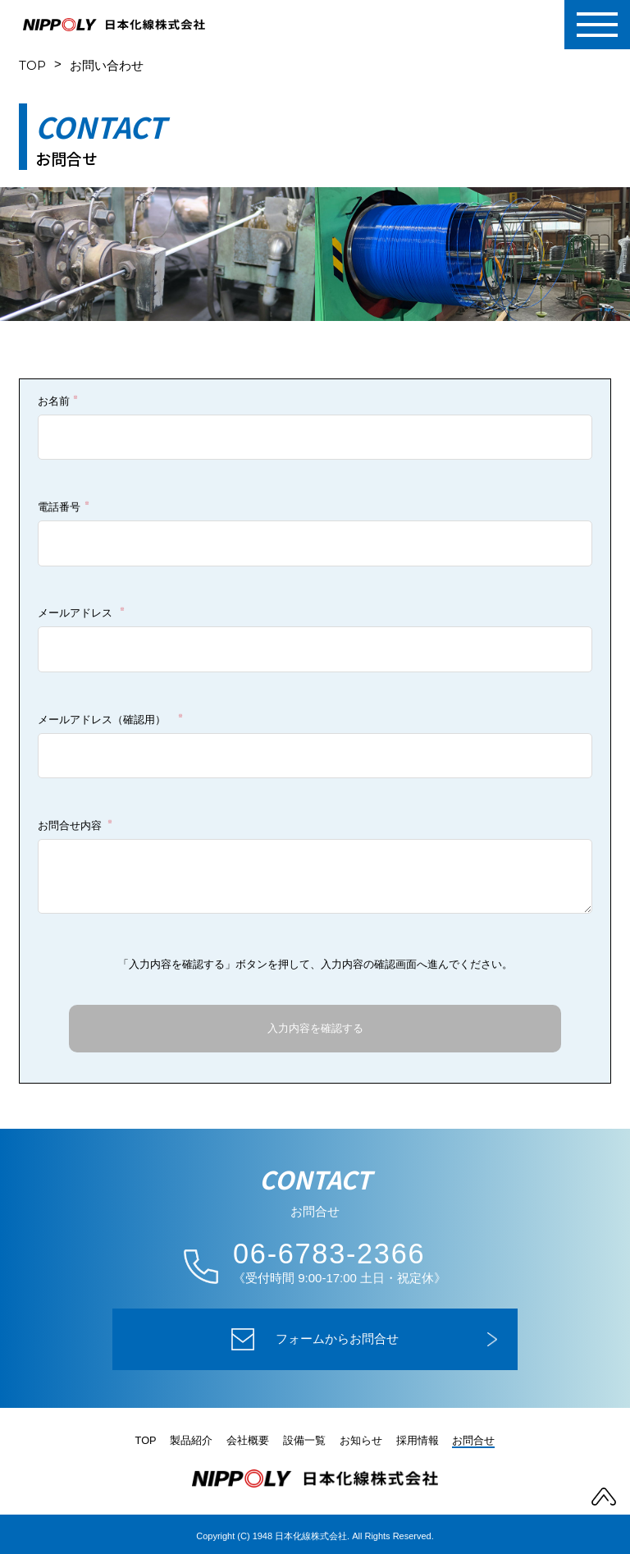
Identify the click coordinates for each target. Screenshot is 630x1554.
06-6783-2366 (331, 1254)
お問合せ (474, 1440)
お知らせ (361, 1440)
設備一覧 (304, 1440)
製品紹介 (192, 1440)
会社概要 (247, 1440)
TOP (32, 65)
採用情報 (417, 1440)
